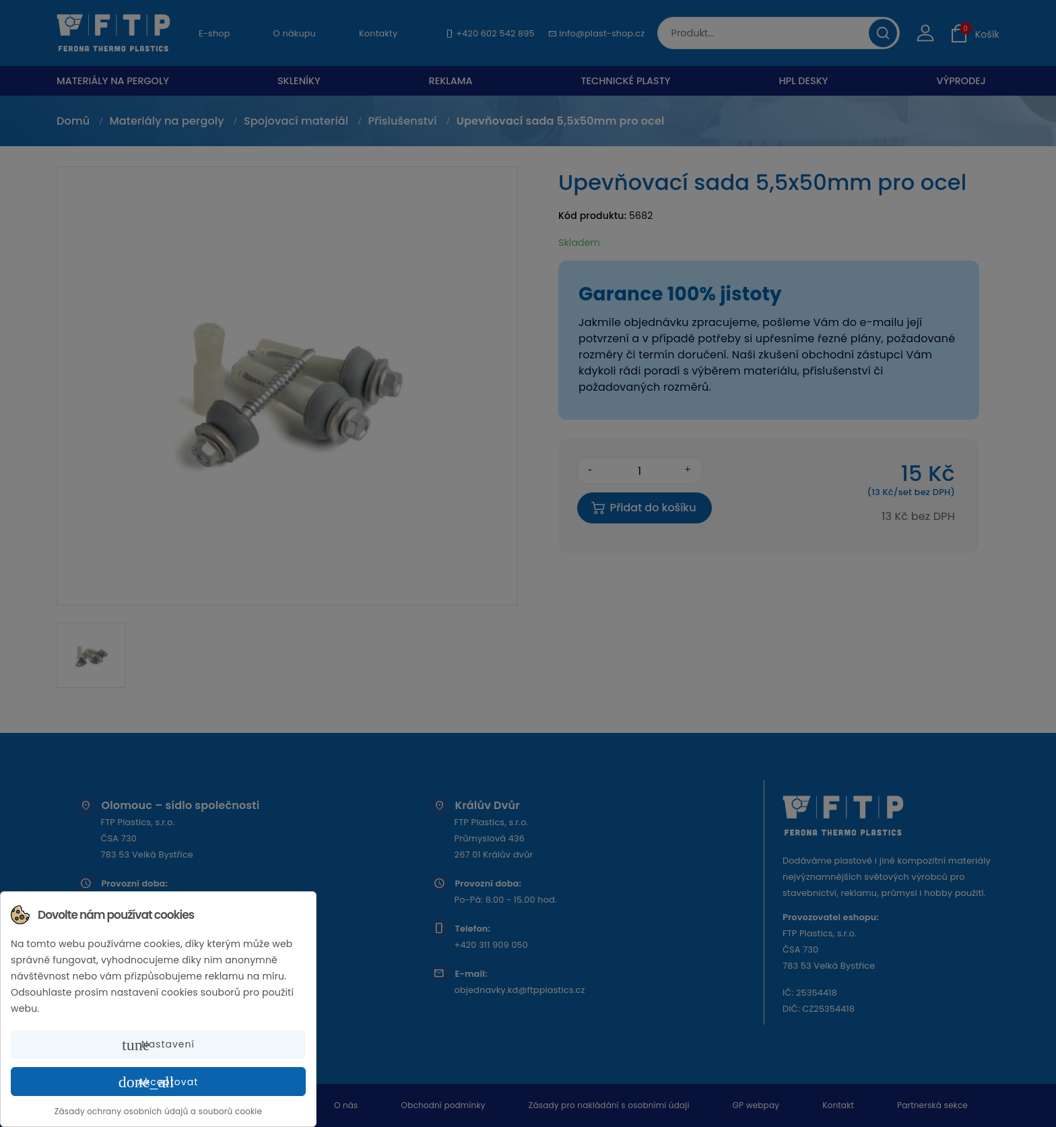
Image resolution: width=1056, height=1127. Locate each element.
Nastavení (158, 1045)
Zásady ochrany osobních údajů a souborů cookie (158, 1111)
